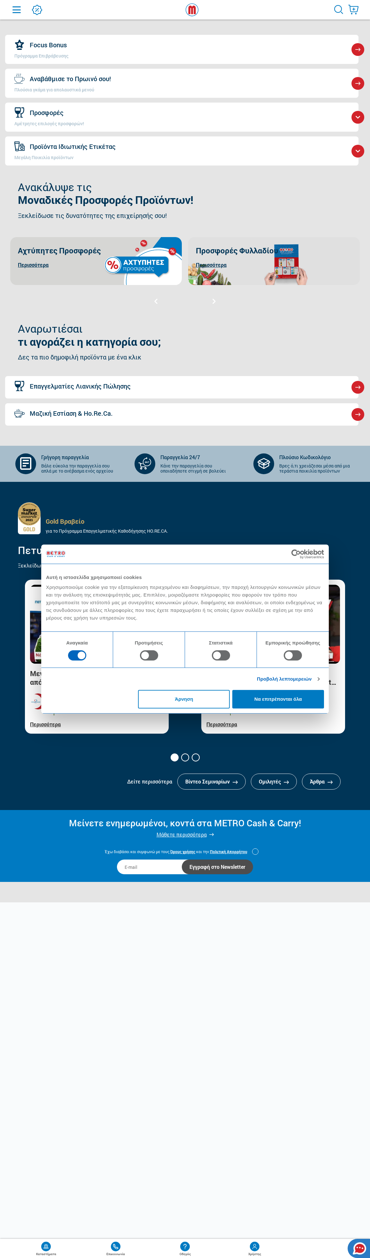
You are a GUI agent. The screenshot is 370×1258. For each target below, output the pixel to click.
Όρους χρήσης (182, 851)
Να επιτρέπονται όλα (278, 699)
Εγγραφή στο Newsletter (217, 866)
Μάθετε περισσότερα (182, 834)
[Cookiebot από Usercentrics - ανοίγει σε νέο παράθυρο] (296, 554)
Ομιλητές (274, 781)
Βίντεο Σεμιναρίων (211, 781)
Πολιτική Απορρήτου (228, 851)
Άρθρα (321, 781)
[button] (175, 757)
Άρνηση (184, 699)
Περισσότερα (45, 724)
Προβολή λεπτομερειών (284, 679)
